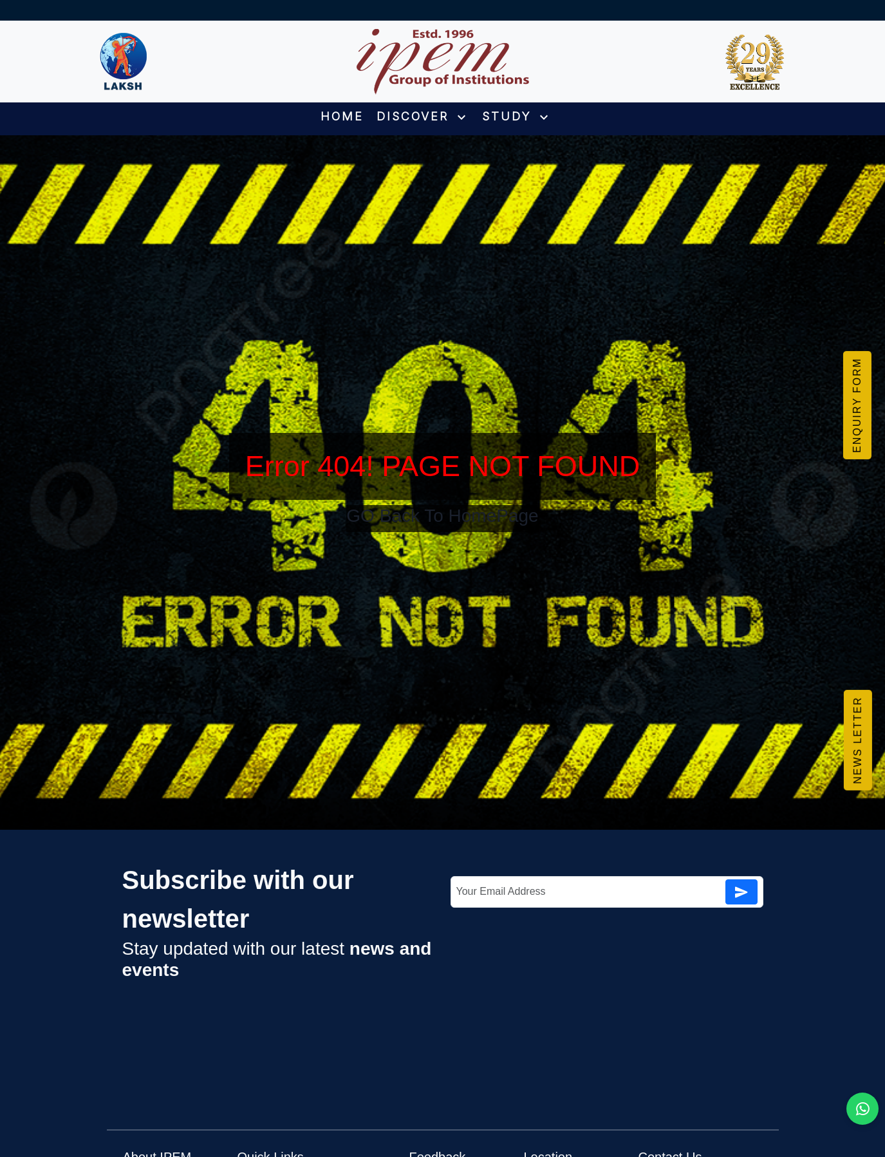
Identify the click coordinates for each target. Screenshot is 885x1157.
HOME (342, 116)
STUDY (517, 116)
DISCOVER (423, 116)
